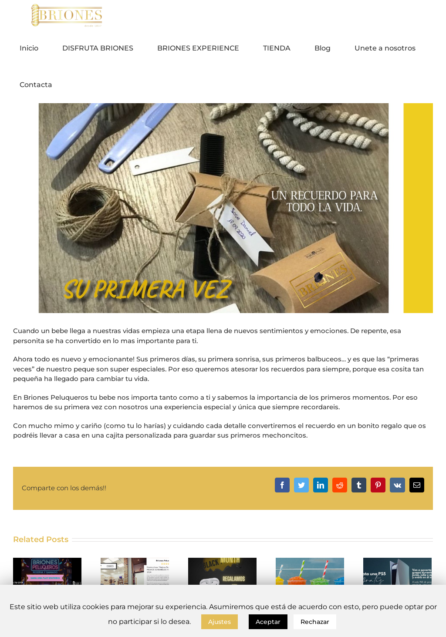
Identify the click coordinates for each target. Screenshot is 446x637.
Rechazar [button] (315, 622)
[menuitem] (34, 48)
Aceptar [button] (268, 622)
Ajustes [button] (219, 622)
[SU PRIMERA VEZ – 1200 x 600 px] (223, 208)
